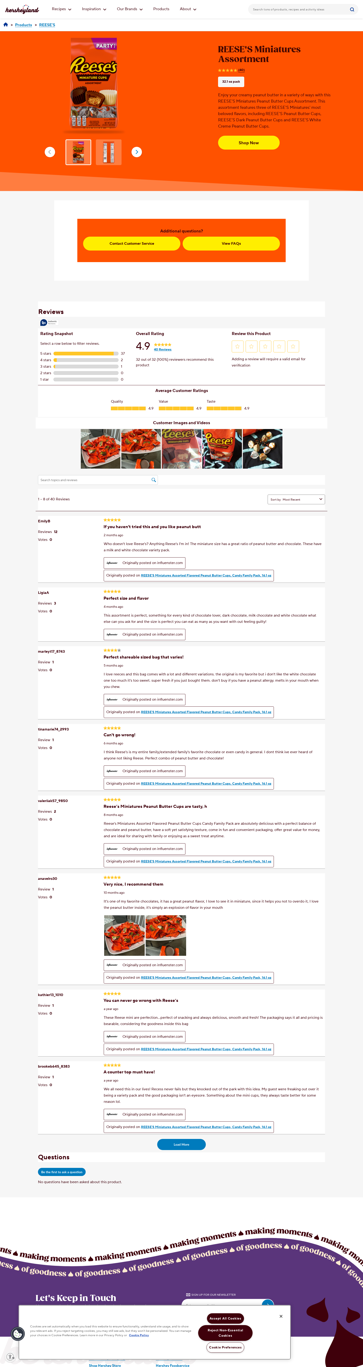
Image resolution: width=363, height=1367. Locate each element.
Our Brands (130, 9)
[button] (17, 1333)
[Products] (23, 25)
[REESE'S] (47, 25)
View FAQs (231, 243)
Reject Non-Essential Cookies (225, 1333)
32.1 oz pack (231, 82)
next (136, 152)
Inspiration (94, 9)
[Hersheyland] (5, 25)
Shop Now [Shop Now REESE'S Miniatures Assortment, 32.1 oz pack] (249, 143)
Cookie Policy (139, 1335)
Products (161, 9)
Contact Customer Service (132, 243)
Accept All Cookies (225, 1318)
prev (50, 152)
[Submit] (352, 9)
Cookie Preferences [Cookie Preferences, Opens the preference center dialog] (225, 1347)
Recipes (62, 9)
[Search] (352, 9)
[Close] (281, 1316)
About (188, 9)
